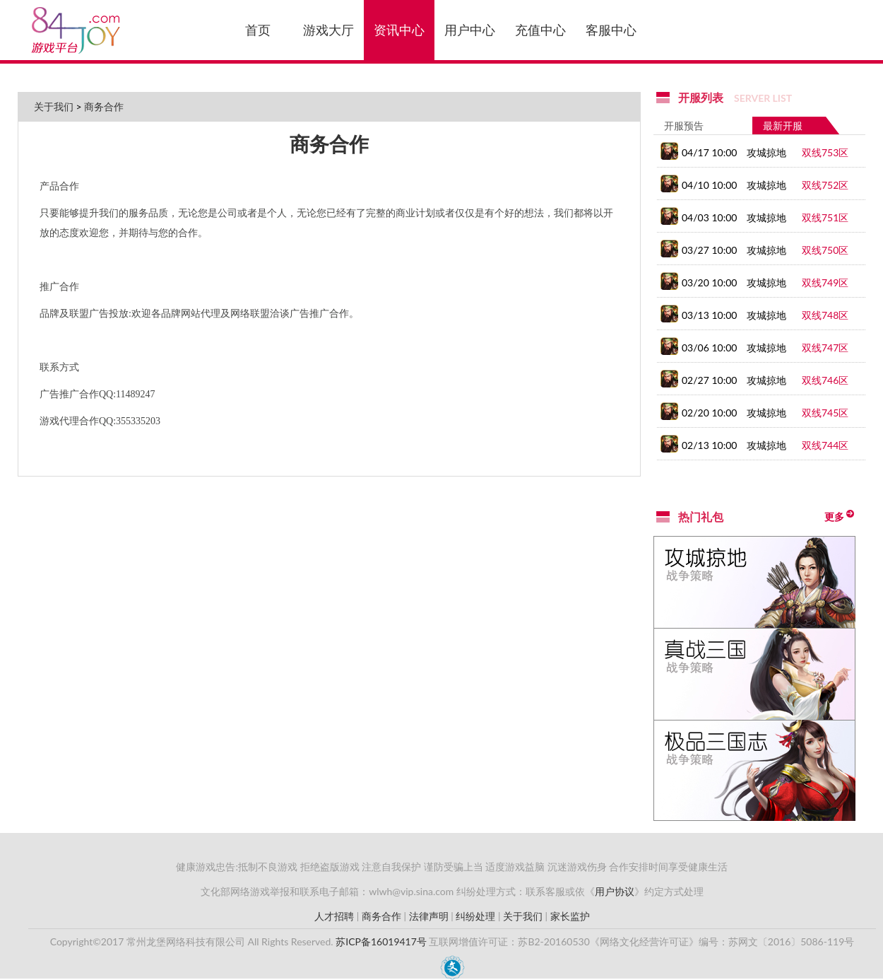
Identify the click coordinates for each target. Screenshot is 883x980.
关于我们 (53, 106)
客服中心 (611, 29)
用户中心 (469, 29)
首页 (258, 29)
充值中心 (540, 29)
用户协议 (614, 891)
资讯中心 (399, 29)
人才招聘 (334, 916)
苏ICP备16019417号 (381, 941)
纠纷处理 (475, 916)
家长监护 (570, 916)
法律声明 (429, 916)
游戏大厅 (328, 29)
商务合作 (104, 106)
